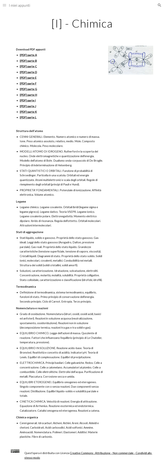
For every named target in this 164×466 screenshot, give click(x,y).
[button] (4, 5)
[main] (82, 23)
